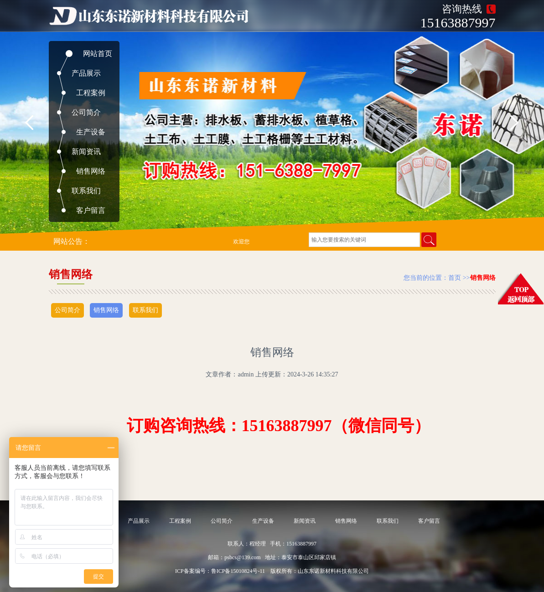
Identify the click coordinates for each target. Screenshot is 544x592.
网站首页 (97, 53)
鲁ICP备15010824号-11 (238, 571)
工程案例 (90, 93)
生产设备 (90, 132)
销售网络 (90, 171)
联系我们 (86, 191)
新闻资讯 (86, 151)
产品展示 (86, 73)
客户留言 (90, 210)
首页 (454, 277)
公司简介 (86, 112)
